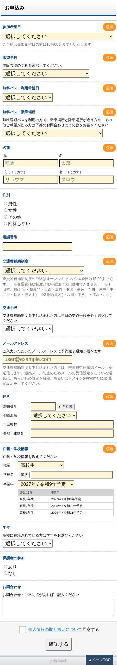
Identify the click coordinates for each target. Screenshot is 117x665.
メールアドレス (15, 343)
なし (10, 573)
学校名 (8, 474)
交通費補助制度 (15, 261)
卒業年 (8, 484)
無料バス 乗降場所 (19, 112)
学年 (6, 527)
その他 (12, 217)
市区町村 (10, 424)
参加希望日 (12, 27)
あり (10, 566)
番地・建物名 (13, 433)
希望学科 (10, 57)
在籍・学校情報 (15, 449)
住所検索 (65, 407)
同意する (63, 629)
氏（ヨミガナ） (15, 172)
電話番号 (10, 237)
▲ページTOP (99, 660)
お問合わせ (12, 587)
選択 (24, 475)
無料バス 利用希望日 (21, 88)
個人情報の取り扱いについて (55, 629)
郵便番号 (10, 406)
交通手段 (10, 308)
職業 (6, 465)
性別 (6, 195)
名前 (6, 148)
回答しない (17, 223)
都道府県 (10, 415)
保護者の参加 (13, 558)
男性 (10, 203)
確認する (59, 644)
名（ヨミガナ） (71, 172)
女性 (10, 210)
